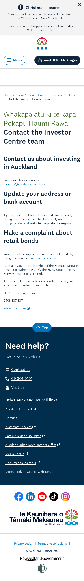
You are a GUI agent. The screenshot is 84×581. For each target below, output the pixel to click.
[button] (79, 4)
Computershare (16, 223)
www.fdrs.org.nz (17, 308)
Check (10, 26)
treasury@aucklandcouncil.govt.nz (27, 184)
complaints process (43, 258)
